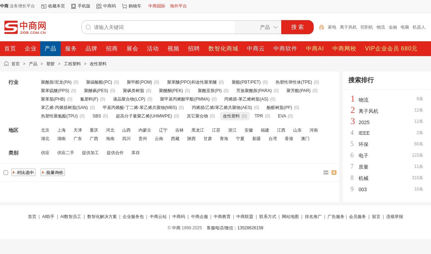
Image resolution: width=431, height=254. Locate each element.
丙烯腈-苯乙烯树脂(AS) (246, 99)
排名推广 (313, 216)
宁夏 (240, 138)
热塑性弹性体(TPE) (294, 82)
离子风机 (348, 27)
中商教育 (222, 216)
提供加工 (90, 152)
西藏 (175, 138)
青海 (224, 138)
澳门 (305, 138)
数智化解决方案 (102, 216)
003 (363, 189)
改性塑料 (98, 63)
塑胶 (50, 63)
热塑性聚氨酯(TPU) (59, 116)
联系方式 (267, 216)
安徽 (248, 130)
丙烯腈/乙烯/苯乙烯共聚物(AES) (222, 107)
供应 (45, 152)
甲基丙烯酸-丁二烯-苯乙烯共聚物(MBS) (140, 107)
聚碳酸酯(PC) (99, 82)
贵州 (142, 138)
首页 (15, 63)
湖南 (61, 138)
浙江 (232, 130)
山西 (126, 130)
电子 (363, 155)
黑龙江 (197, 130)
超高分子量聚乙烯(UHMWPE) (144, 116)
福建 (265, 130)
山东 (297, 130)
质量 (363, 167)
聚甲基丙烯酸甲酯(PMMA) (184, 99)
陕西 (191, 138)
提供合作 (115, 152)
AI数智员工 (70, 216)
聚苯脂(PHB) (53, 99)
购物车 (135, 6)
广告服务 (335, 216)
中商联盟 (244, 216)
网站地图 (290, 216)
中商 (176, 227)
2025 (364, 122)
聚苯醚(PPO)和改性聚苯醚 (192, 82)
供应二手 (65, 152)
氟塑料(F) (89, 99)
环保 (363, 144)
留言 (376, 216)
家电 (332, 27)
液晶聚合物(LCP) (129, 99)
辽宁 (163, 130)
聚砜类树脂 (133, 90)
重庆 (94, 130)
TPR (259, 116)
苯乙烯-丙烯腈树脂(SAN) (64, 107)
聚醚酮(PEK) (171, 90)
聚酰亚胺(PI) (210, 90)
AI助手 (48, 216)
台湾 (272, 138)
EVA (282, 116)
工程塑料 (72, 63)
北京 (45, 130)
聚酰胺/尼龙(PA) (56, 82)
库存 (135, 152)
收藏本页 (56, 6)
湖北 (45, 138)
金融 (393, 27)
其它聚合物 (197, 116)
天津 (77, 130)
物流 (381, 27)
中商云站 (158, 216)
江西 (281, 130)
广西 (94, 138)
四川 (126, 138)
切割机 (366, 27)
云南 (159, 138)
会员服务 (357, 216)
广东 (77, 138)
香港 (289, 138)
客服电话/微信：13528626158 (235, 227)
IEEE (364, 133)
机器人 (419, 27)
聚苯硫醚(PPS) (55, 90)
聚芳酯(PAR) (299, 90)
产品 (33, 63)
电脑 (405, 27)
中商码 (109, 6)
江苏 (216, 130)
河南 (313, 130)
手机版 (84, 6)
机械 (363, 178)
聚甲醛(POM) (139, 82)
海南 (110, 138)
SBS (97, 116)
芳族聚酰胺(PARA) (254, 90)
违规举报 (394, 216)
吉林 (179, 130)
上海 (61, 130)
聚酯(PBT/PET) (246, 82)
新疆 (256, 138)
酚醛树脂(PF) (279, 107)
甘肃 (207, 138)
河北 (110, 130)
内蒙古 (144, 130)
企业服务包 (133, 216)
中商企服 (199, 216)
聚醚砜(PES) (96, 90)
